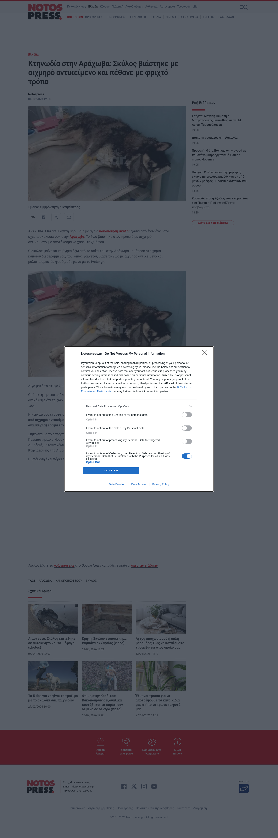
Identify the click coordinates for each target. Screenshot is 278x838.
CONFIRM (111, 470)
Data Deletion (117, 484)
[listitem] (139, 406)
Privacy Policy (160, 484)
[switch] (187, 414)
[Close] (205, 354)
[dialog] (139, 419)
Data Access (138, 484)
